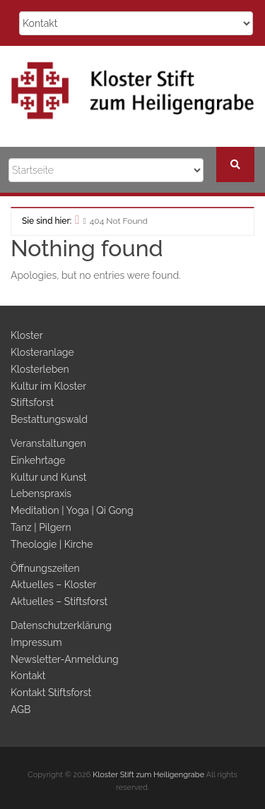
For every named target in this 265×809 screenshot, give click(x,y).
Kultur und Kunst (48, 477)
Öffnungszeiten (45, 568)
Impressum (36, 642)
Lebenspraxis (41, 493)
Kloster (26, 335)
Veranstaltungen (48, 443)
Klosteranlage (42, 352)
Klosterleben (40, 369)
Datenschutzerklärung (61, 625)
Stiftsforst (32, 402)
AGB (20, 709)
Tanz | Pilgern (41, 527)
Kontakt (28, 675)
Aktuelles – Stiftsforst (59, 601)
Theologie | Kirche (52, 544)
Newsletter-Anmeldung (65, 659)
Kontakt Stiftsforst (51, 692)
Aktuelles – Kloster (53, 584)
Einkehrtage (38, 460)
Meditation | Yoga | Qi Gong (72, 510)
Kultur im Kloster (48, 386)
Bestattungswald (49, 419)
